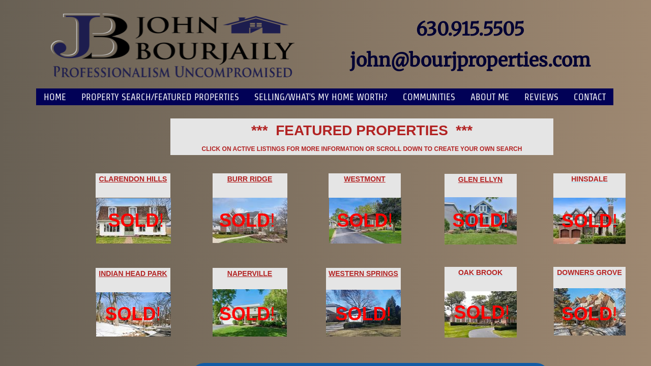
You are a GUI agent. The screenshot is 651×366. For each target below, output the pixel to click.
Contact (590, 97)
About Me (489, 97)
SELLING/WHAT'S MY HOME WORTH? (321, 97)
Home (55, 97)
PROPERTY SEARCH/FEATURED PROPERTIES (160, 97)
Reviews (541, 97)
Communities (429, 97)
